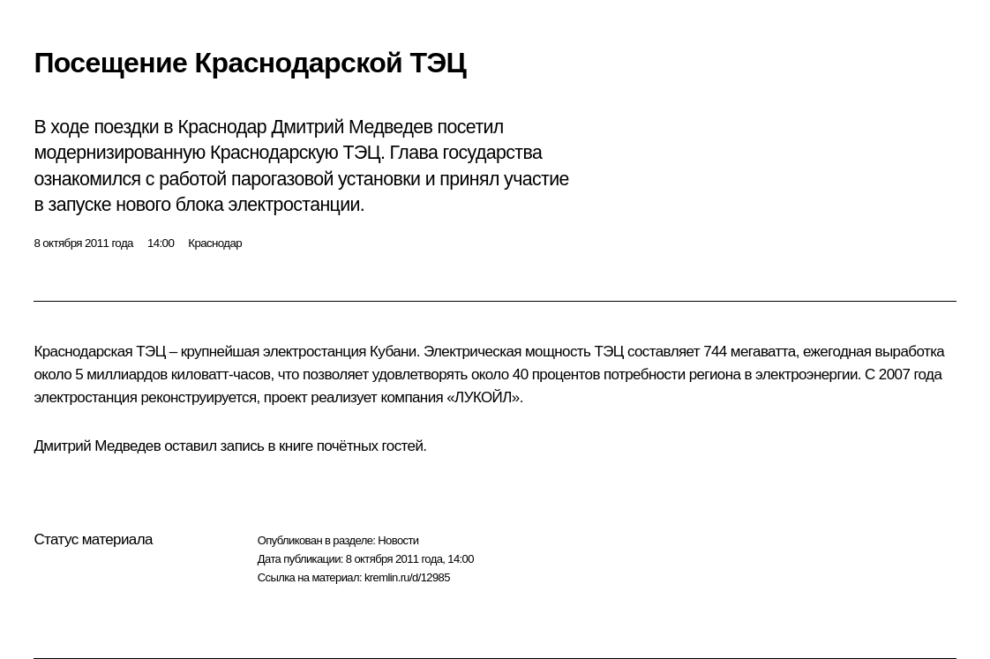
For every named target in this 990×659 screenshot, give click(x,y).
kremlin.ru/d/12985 (407, 577)
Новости (398, 540)
